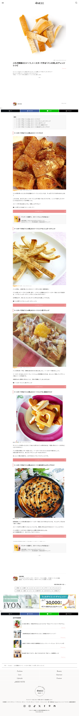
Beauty (59, 671)
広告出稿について (48, 699)
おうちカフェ (48, 590)
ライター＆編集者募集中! (70, 702)
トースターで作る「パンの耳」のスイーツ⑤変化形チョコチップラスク (33, 127)
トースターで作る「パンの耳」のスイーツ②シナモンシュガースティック (33, 121)
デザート (47, 588)
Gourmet (59, 675)
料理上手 (57, 590)
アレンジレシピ (56, 588)
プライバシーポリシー (21, 702)
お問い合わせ (41, 699)
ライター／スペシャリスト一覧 (42, 702)
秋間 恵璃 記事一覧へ (59, 584)
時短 (18, 588)
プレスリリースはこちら (31, 699)
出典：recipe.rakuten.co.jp (25, 190)
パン (31, 590)
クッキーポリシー (31, 702)
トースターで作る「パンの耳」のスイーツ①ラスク (28, 119)
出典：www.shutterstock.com (59, 60)
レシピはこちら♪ (39, 211)
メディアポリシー (11, 702)
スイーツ (39, 588)
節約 (25, 590)
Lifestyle (20, 678)
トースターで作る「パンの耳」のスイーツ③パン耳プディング (30, 123)
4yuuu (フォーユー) (59, 702)
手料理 (18, 590)
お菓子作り (38, 590)
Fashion (20, 671)
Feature (59, 678)
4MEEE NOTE (20, 682)
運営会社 (52, 702)
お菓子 (24, 588)
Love (19, 675)
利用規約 (5, 702)
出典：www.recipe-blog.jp (25, 442)
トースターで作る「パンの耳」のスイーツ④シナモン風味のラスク (32, 125)
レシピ (31, 588)
